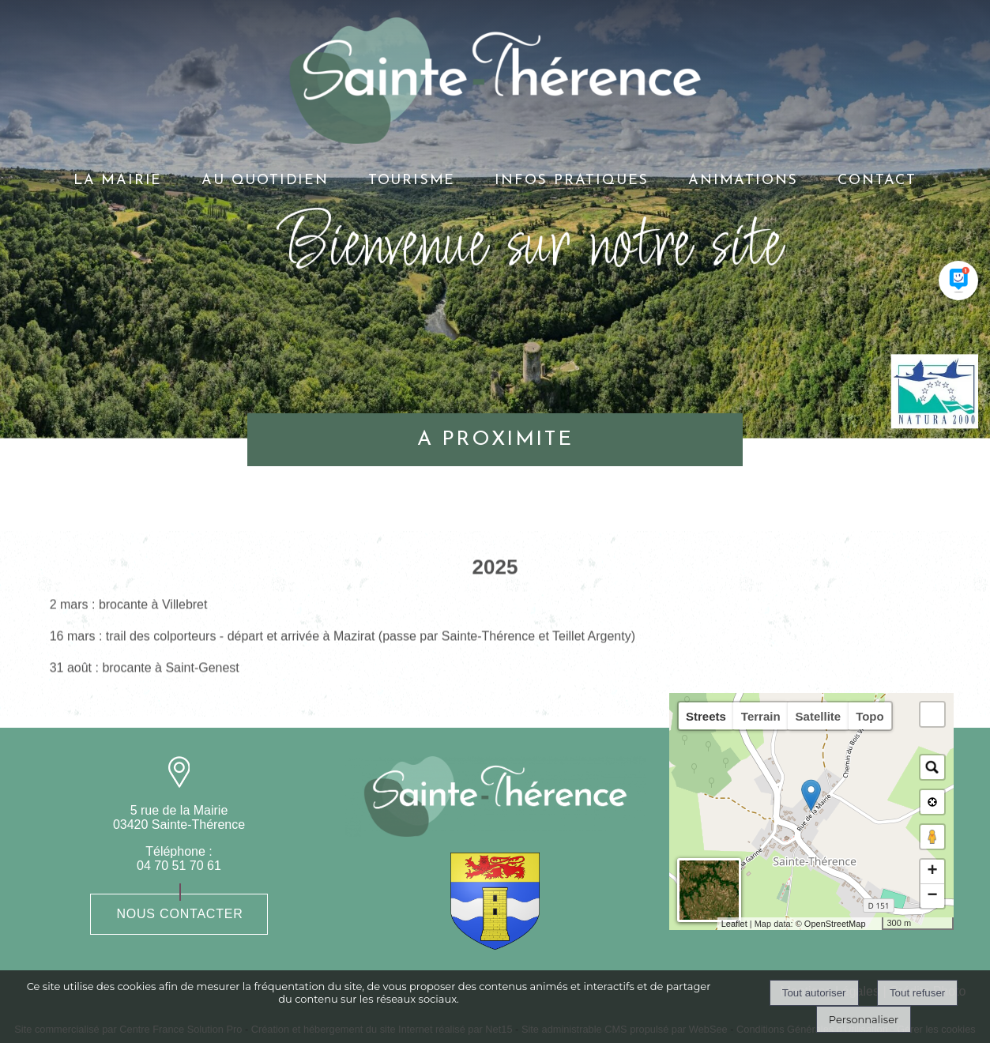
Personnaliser (863, 1019)
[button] (932, 714)
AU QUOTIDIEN (265, 180)
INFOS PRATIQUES (572, 180)
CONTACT (877, 180)
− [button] (932, 896)
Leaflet (734, 923)
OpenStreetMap (835, 923)
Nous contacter (179, 914)
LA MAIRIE (117, 180)
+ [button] (932, 871)
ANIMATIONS (743, 180)
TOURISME (411, 180)
